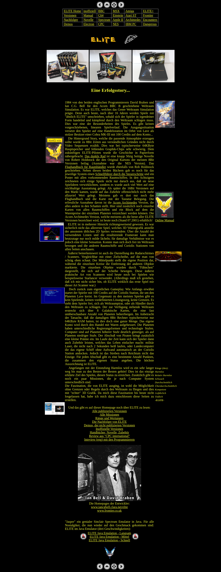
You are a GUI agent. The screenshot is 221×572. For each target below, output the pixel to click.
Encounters (150, 19)
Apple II (117, 19)
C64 (101, 15)
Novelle (88, 19)
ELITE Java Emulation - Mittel (109, 536)
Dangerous (150, 24)
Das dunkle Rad (95, 156)
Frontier (148, 15)
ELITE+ (148, 11)
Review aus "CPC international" (109, 436)
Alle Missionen (109, 414)
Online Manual (164, 220)
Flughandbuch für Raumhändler (85, 167)
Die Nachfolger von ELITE (109, 421)
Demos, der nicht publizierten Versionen (109, 425)
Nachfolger (71, 19)
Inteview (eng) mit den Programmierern (109, 439)
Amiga (129, 11)
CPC (101, 24)
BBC (101, 11)
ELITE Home (72, 11)
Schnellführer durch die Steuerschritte (119, 174)
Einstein (118, 15)
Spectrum (104, 19)
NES (116, 24)
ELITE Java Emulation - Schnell (109, 540)
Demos (68, 24)
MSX (116, 11)
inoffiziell (89, 11)
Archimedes (133, 19)
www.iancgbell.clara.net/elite (109, 507)
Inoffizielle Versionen (109, 429)
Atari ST (130, 15)
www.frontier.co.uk (109, 510)
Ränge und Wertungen (109, 418)
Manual (88, 15)
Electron (88, 24)
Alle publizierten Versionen (109, 411)
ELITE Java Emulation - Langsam (109, 533)
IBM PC (131, 24)
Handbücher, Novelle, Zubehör (109, 432)
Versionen (70, 15)
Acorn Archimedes (125, 202)
